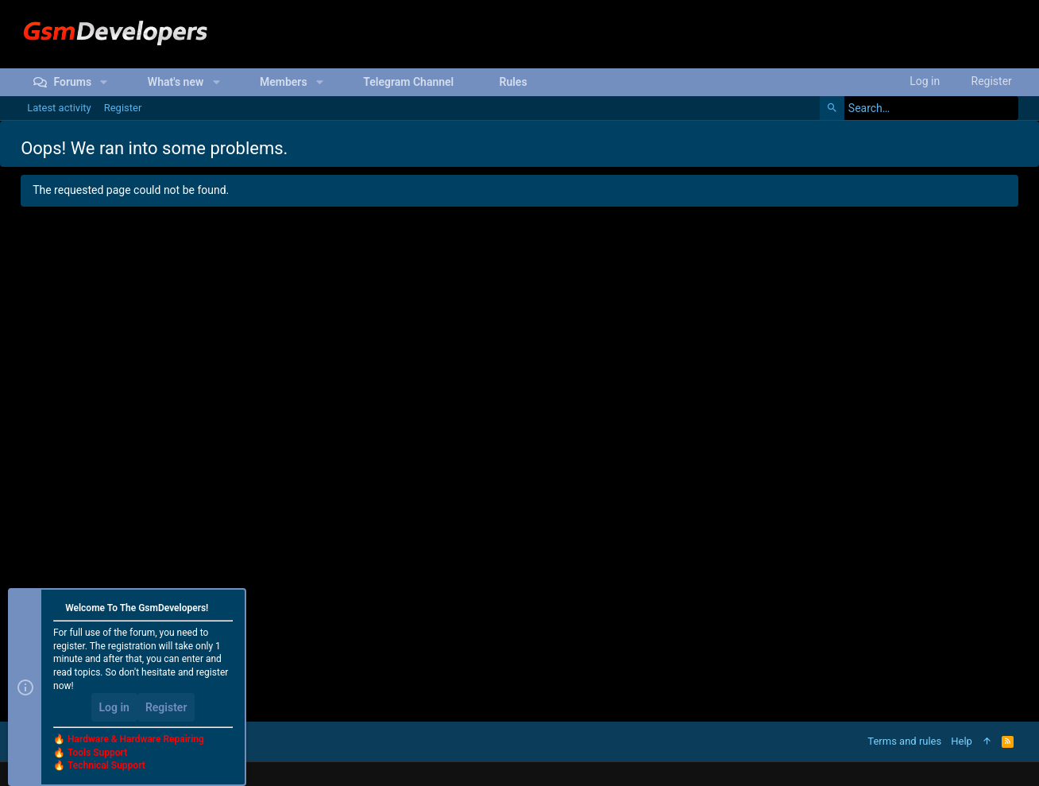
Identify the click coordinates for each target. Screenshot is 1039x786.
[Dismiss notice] (227, 609)
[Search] (919, 108)
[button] (103, 82)
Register (166, 707)
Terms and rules (904, 741)
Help (961, 741)
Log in (114, 707)
